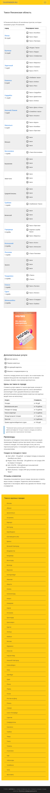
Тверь (9, 736)
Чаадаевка (9, 276)
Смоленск (10, 727)
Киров (9, 608)
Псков (9, 694)
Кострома (10, 613)
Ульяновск (10, 751)
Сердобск (8, 95)
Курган (9, 627)
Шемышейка (10, 300)
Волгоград (10, 560)
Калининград (11, 594)
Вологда (9, 565)
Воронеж (10, 570)
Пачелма (8, 252)
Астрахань (10, 517)
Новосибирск (11, 665)
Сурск (7, 292)
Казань (9, 589)
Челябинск (10, 765)
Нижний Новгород (13, 660)
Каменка (8, 80)
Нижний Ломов (11, 110)
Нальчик (9, 651)
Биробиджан (11, 532)
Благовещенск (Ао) (13, 537)
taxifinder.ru (12, 789)
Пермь (9, 689)
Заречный (9, 65)
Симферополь (11, 722)
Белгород (10, 527)
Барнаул (9, 522)
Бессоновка (9, 151)
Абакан (9, 508)
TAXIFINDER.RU (10, 2)
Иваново (9, 579)
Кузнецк (8, 50)
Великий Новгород (13, 546)
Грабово (8, 203)
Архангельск (11, 513)
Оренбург (10, 675)
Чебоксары (10, 760)
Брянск (9, 541)
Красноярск (10, 622)
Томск (9, 741)
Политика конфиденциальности (28, 791)
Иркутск (9, 584)
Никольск (8, 125)
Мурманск (10, 646)
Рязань (9, 703)
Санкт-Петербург (12, 713)
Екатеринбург (11, 575)
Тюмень (9, 746)
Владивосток (11, 551)
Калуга (9, 598)
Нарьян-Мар (11, 656)
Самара (9, 708)
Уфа (8, 755)
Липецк (9, 632)
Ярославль (10, 774)
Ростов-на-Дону (12, 698)
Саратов (9, 717)
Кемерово (10, 603)
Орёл (8, 679)
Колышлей (9, 243)
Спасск (7, 285)
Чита (8, 770)
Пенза (7, 36)
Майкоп (9, 636)
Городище (9, 229)
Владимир (10, 556)
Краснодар (10, 617)
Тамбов (9, 732)
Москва (9, 503)
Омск (8, 670)
